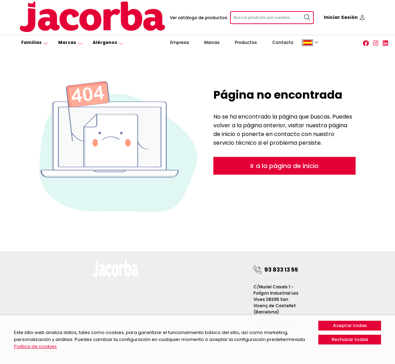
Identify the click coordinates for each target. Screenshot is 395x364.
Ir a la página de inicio (284, 165)
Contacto (283, 42)
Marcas (212, 42)
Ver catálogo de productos (198, 18)
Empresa (179, 42)
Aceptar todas (350, 325)
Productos (246, 42)
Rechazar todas (350, 339)
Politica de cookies (35, 346)
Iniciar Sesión (341, 17)
